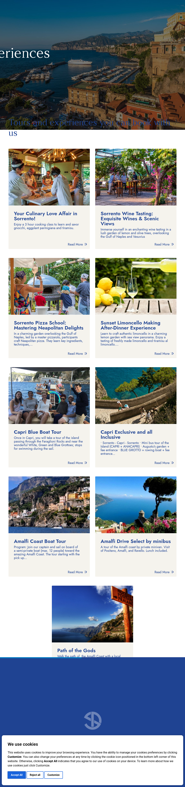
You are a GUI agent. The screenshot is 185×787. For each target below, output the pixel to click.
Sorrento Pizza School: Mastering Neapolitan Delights (48, 325)
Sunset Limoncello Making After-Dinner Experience (130, 325)
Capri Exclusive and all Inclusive (126, 435)
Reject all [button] (35, 774)
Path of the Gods (76, 650)
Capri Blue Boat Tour (37, 432)
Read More (77, 244)
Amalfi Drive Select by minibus (136, 541)
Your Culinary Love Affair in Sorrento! (45, 216)
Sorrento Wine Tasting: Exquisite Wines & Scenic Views (130, 218)
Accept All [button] (16, 774)
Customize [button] (54, 774)
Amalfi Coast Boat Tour (40, 541)
